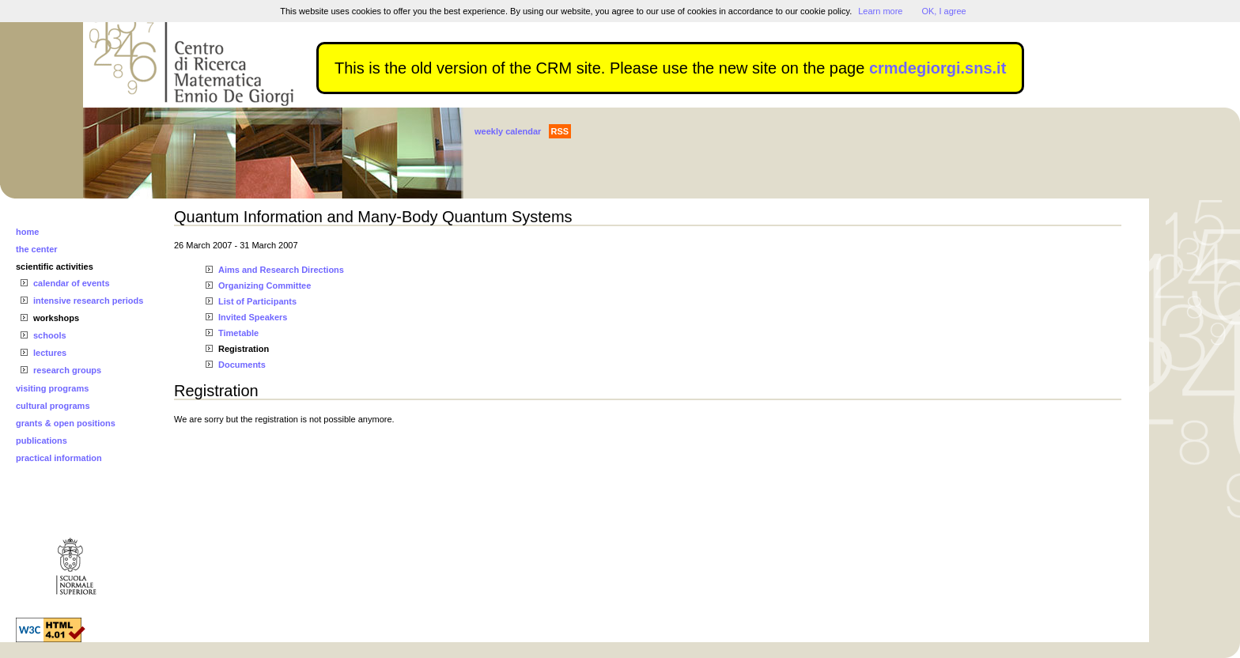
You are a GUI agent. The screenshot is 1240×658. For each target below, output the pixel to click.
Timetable (238, 333)
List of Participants (257, 301)
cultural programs (53, 405)
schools (49, 335)
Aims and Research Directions (281, 269)
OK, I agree (943, 11)
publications (41, 440)
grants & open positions (65, 423)
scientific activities (54, 266)
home (27, 231)
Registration (243, 349)
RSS (560, 131)
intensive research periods (88, 300)
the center (37, 249)
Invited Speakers (252, 317)
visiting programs (52, 388)
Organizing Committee (264, 285)
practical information (59, 458)
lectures (49, 352)
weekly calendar (507, 131)
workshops (56, 318)
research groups (67, 370)
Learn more (880, 11)
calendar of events (71, 283)
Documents (242, 364)
